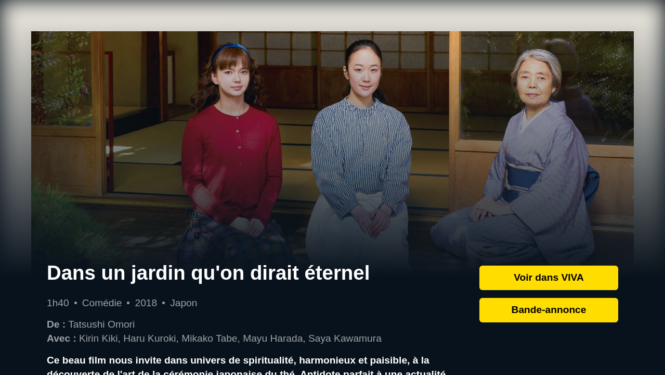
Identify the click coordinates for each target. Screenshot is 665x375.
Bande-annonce (549, 309)
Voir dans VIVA (549, 277)
